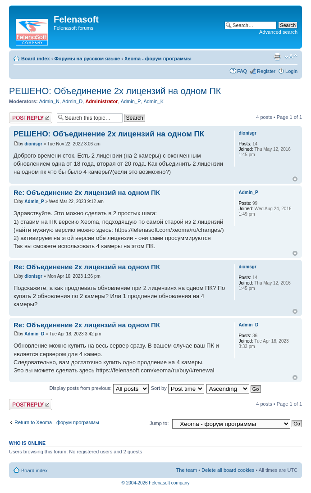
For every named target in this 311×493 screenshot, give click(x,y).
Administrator (101, 101)
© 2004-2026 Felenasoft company (156, 482)
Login (291, 71)
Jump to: (159, 423)
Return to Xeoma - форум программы (56, 422)
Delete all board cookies (227, 470)
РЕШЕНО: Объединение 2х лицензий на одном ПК (115, 91)
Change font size (290, 57)
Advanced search (278, 32)
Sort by (177, 388)
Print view (277, 57)
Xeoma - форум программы (158, 58)
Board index (35, 58)
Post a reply (30, 117)
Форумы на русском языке (87, 58)
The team (186, 470)
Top (295, 178)
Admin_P (131, 101)
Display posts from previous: (99, 388)
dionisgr (33, 143)
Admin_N (49, 101)
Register (266, 71)
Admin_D (72, 101)
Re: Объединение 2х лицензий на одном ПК (87, 192)
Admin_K (153, 101)
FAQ (242, 71)
